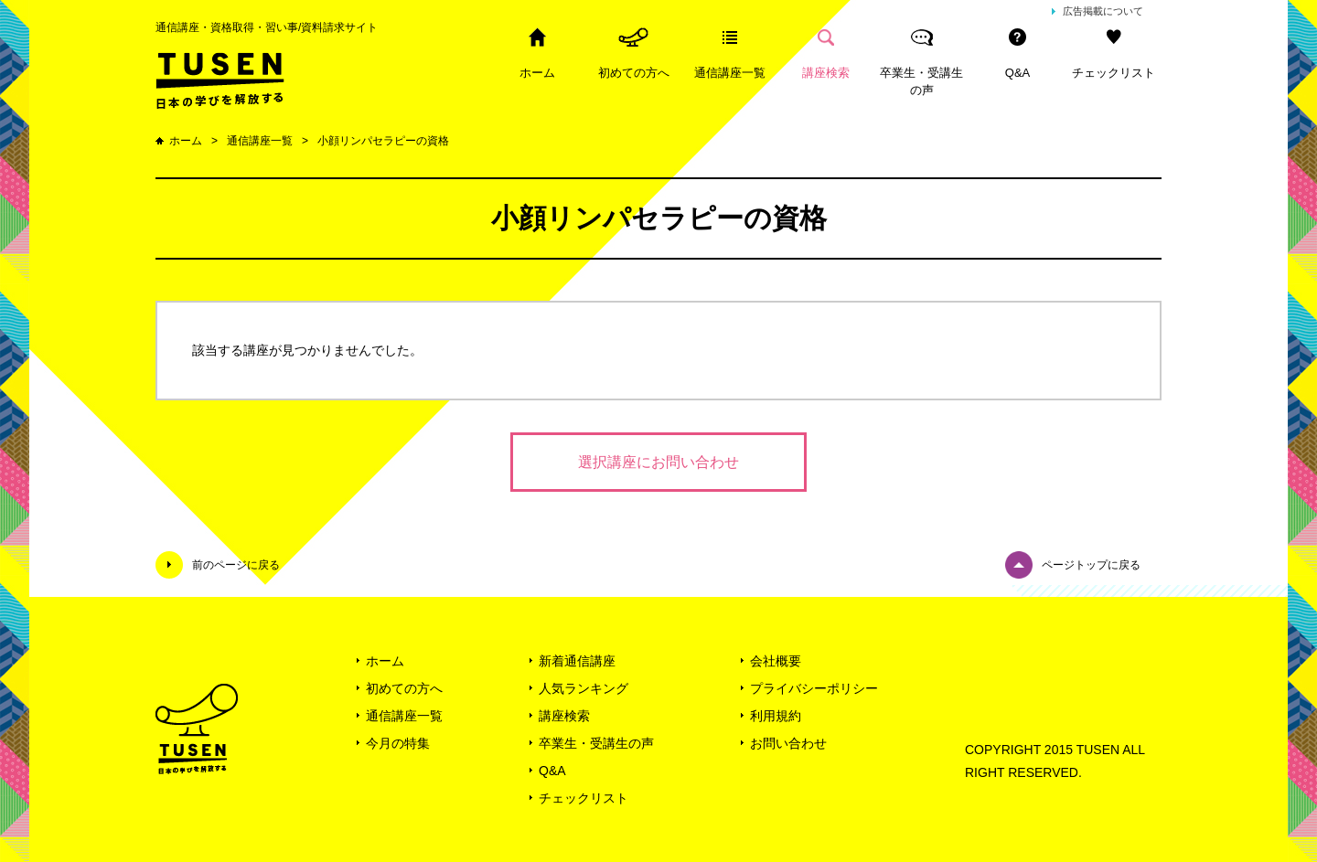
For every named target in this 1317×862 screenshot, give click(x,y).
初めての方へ (633, 73)
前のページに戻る (236, 565)
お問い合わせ (788, 743)
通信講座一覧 (730, 73)
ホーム (537, 73)
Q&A (1017, 73)
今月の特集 (398, 743)
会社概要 (775, 661)
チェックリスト (1113, 73)
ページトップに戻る (1091, 565)
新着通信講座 (577, 661)
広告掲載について (1103, 10)
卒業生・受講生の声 (921, 81)
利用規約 (775, 715)
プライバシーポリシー (814, 688)
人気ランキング (583, 688)
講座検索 (826, 73)
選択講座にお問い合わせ (658, 462)
